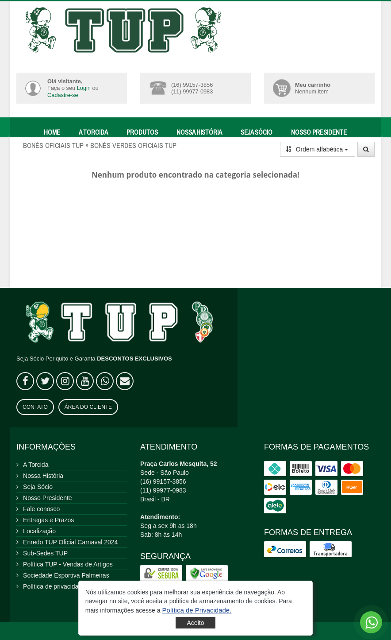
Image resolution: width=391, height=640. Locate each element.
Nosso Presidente (319, 132)
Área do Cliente (88, 407)
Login (84, 88)
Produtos (142, 132)
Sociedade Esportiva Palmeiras (66, 575)
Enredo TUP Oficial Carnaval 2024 (70, 542)
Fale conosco (41, 508)
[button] (197, 610)
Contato (35, 407)
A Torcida (93, 132)
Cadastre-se (62, 95)
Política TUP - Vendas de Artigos (68, 564)
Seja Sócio (256, 132)
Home (52, 132)
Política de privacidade (54, 586)
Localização (39, 531)
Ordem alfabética (317, 149)
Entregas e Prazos (48, 520)
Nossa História (199, 132)
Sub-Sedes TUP (45, 553)
